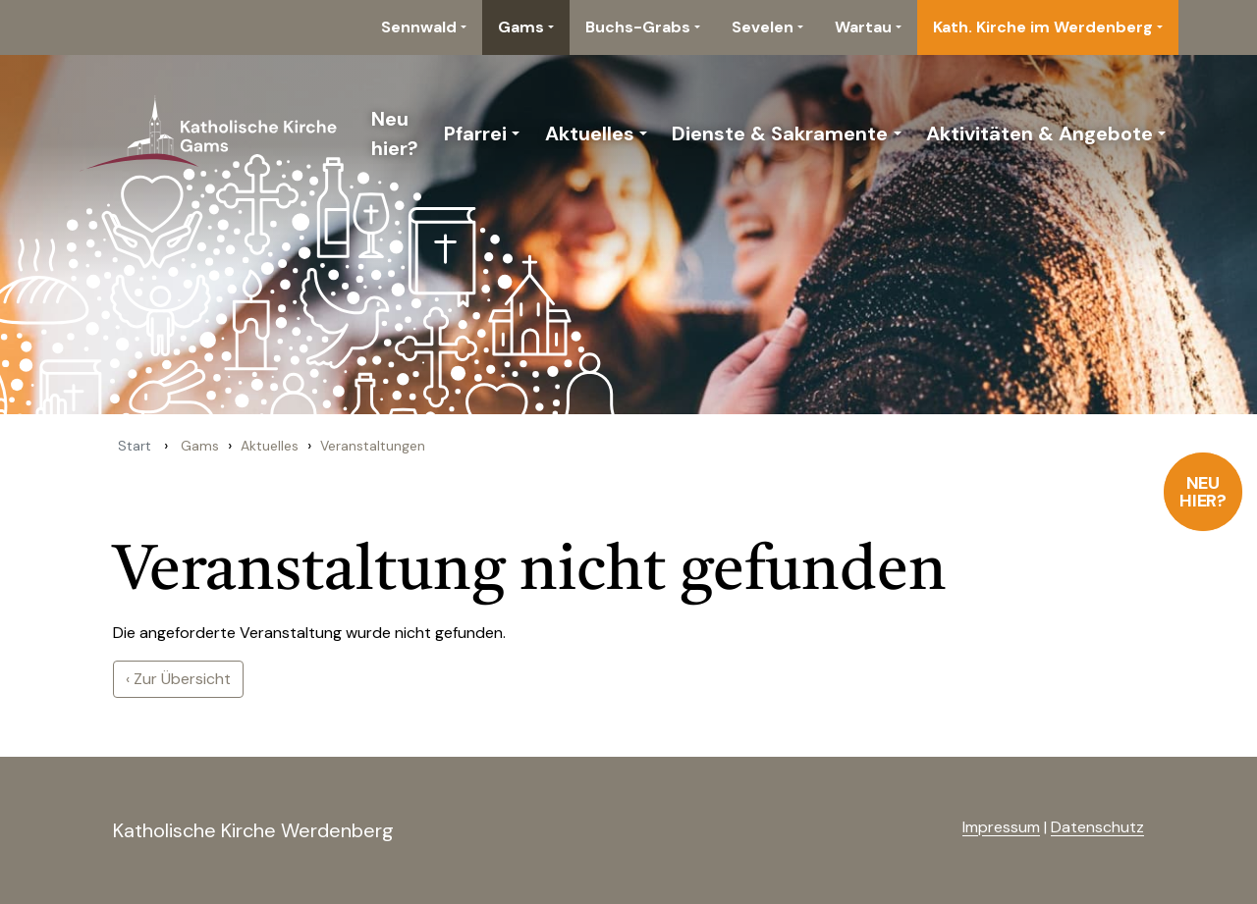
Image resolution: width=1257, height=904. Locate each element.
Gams (521, 27)
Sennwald (419, 27)
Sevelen (762, 27)
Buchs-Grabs (637, 27)
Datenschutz (1097, 827)
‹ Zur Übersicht (178, 678)
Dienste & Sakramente (780, 133)
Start (134, 445)
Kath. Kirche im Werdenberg (1043, 27)
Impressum (1001, 827)
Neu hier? (1203, 491)
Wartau (863, 27)
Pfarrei (475, 133)
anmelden (930, 828)
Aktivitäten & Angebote (1039, 133)
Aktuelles (589, 133)
